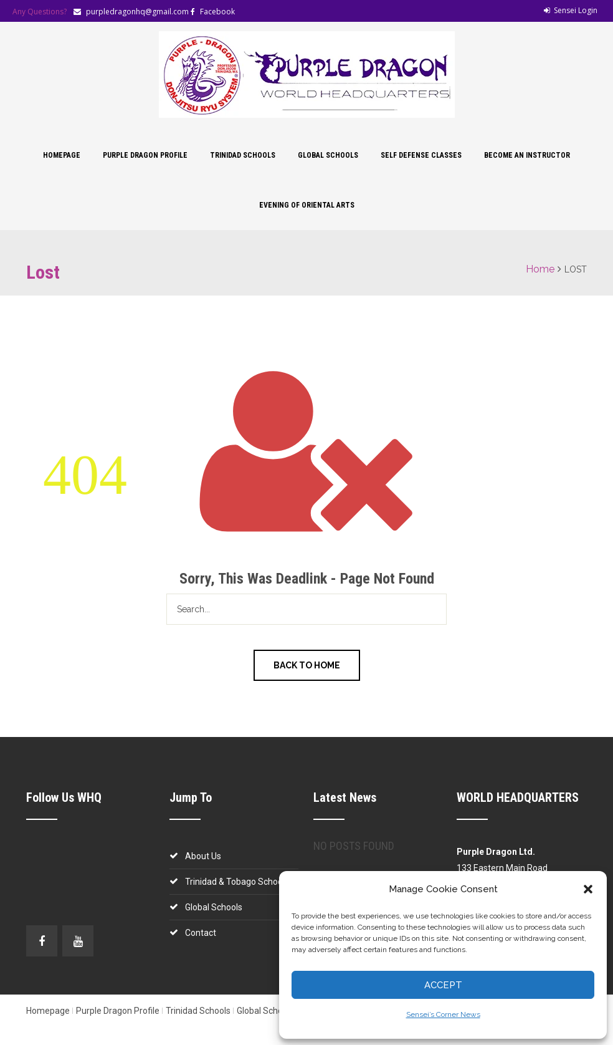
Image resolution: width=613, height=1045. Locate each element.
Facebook (217, 11)
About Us (203, 856)
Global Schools (328, 155)
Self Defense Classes (421, 155)
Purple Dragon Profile (145, 155)
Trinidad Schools (242, 155)
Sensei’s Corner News (443, 1014)
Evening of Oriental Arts (306, 205)
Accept (443, 985)
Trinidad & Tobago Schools (237, 882)
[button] (588, 889)
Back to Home (306, 665)
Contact (200, 933)
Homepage (61, 155)
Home (540, 269)
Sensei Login (570, 10)
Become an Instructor (527, 155)
